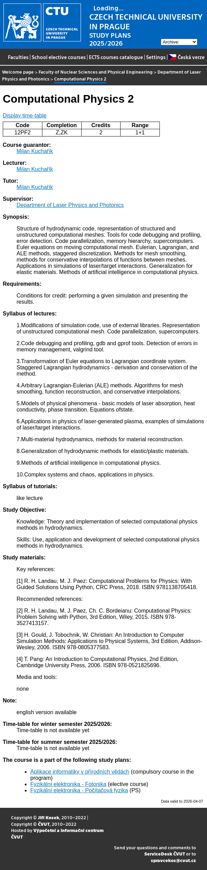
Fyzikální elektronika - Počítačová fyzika (79, 790)
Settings (156, 57)
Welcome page (18, 71)
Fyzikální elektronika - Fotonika (68, 784)
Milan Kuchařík (35, 151)
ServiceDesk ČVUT (164, 853)
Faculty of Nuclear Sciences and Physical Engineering (96, 71)
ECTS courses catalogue (116, 57)
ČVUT (44, 823)
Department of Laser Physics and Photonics (70, 205)
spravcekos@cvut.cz (173, 860)
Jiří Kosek (48, 817)
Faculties (18, 57)
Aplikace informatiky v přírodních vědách (79, 772)
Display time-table (24, 116)
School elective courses (59, 57)
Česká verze (186, 57)
